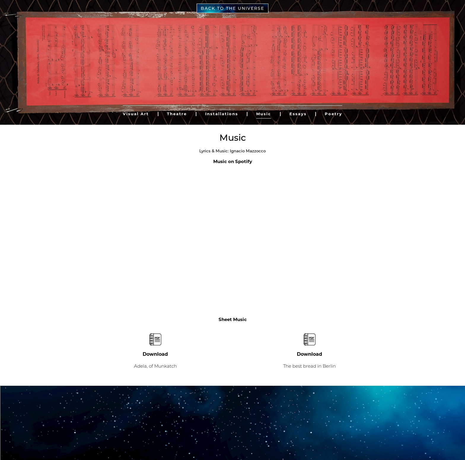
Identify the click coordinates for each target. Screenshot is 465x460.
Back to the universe (232, 8)
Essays (298, 113)
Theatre (177, 113)
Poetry (333, 113)
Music (263, 113)
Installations (221, 113)
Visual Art (136, 113)
